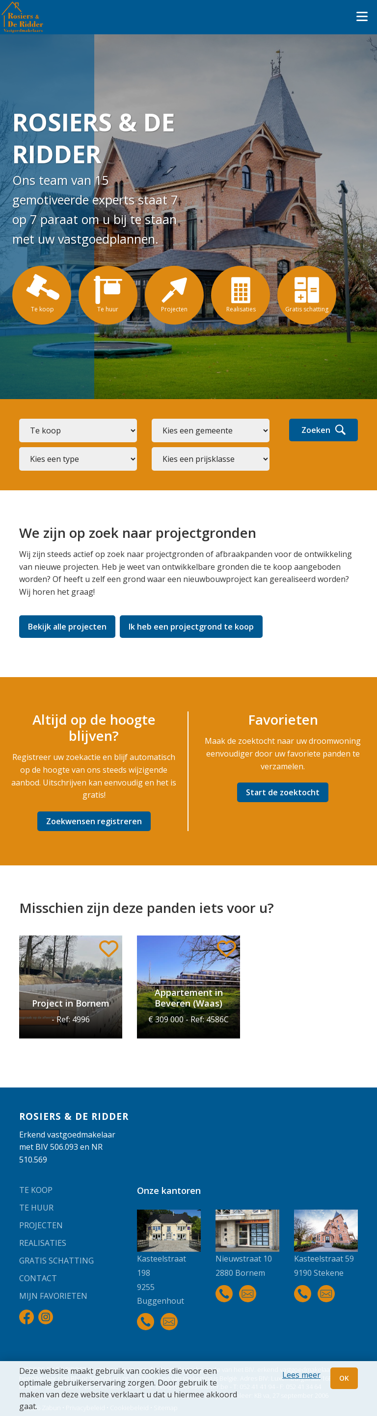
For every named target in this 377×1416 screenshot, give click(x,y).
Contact (38, 1278)
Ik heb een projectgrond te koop (191, 626)
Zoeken (323, 430)
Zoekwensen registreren (94, 821)
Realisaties (42, 1243)
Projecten (41, 1225)
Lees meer (301, 1375)
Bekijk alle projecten (67, 626)
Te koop (36, 1190)
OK (344, 1378)
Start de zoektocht (283, 792)
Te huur (36, 1208)
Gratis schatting (56, 1260)
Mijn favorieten (53, 1296)
